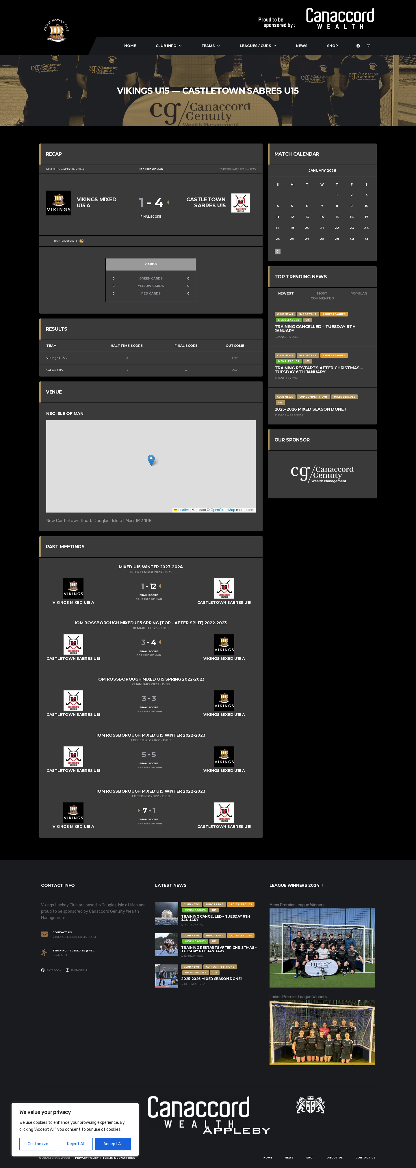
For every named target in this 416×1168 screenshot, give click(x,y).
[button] (151, 460)
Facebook (51, 970)
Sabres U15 (54, 370)
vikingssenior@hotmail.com (74, 937)
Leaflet (181, 510)
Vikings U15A (56, 358)
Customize (38, 1143)
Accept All (112, 1143)
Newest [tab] (286, 293)
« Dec (278, 251)
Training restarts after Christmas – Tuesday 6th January (319, 370)
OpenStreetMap (223, 510)
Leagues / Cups (255, 46)
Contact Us (366, 1157)
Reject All (76, 1143)
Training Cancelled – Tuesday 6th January (315, 328)
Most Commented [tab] (322, 295)
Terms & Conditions (119, 1157)
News (301, 46)
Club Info (166, 46)
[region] (75, 1129)
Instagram (76, 970)
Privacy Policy (86, 1157)
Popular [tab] (358, 293)
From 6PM (60, 954)
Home (130, 46)
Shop (332, 46)
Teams (208, 46)
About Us (335, 1157)
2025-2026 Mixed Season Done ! (310, 409)
